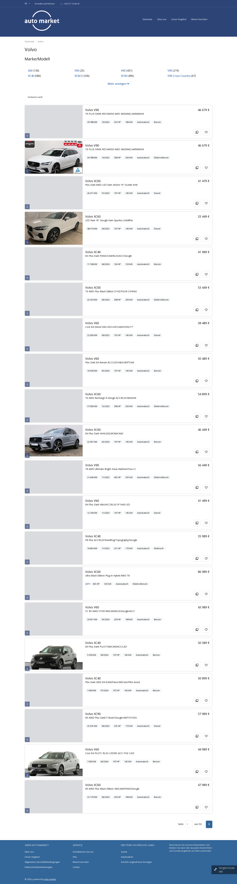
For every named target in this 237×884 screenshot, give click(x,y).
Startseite (147, 19)
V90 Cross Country (179, 76)
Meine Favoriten (199, 19)
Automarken (127, 856)
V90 (170, 70)
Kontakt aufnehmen (45, 3)
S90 (77, 70)
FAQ (75, 856)
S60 (30, 70)
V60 (123, 70)
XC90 (124, 76)
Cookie (76, 867)
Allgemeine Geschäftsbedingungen (42, 861)
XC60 (78, 76)
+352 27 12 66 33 (70, 3)
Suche (124, 851)
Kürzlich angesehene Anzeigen (136, 861)
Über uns (161, 19)
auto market (50, 879)
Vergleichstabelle (227, 869)
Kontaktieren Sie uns (83, 851)
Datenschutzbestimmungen (38, 867)
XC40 (31, 76)
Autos (40, 41)
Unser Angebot (178, 19)
